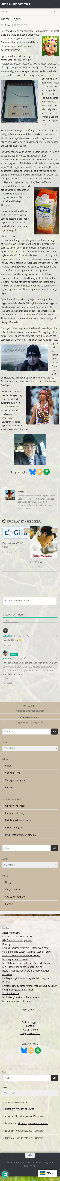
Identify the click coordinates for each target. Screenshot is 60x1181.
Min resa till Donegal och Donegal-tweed (22, 967)
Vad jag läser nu (13, 773)
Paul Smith (7, 982)
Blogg (5, 11)
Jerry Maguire (36, 562)
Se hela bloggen (30, 1022)
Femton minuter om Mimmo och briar (21, 955)
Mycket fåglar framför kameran (20, 834)
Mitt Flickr (7, 974)
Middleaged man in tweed (15, 959)
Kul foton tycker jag (14, 813)
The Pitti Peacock (10, 993)
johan (7, 25)
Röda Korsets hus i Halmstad (29, 1130)
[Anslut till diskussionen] (30, 601)
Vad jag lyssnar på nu (15, 780)
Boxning (6, 944)
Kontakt (9, 787)
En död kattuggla (13, 827)
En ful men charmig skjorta (18, 820)
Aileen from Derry (11, 932)
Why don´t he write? (15, 805)
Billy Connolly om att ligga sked (17, 940)
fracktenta (45, 142)
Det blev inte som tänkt (16, 4)
